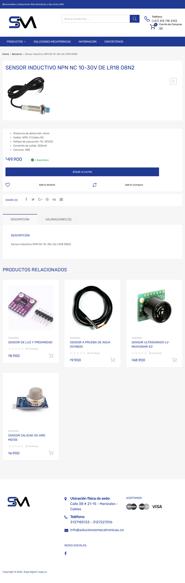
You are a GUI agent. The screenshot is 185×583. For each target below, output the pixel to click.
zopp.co (42, 572)
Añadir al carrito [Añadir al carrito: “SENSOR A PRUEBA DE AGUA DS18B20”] (112, 360)
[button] (173, 81)
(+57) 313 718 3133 (161, 21)
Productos (16, 41)
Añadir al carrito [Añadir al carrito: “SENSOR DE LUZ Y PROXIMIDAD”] (51, 355)
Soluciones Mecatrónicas (52, 41)
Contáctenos (113, 41)
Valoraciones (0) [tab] (58, 219)
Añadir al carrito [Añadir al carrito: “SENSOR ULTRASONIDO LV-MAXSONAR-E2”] (174, 360)
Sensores (17, 54)
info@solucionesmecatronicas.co (97, 530)
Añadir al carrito (82, 172)
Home (5, 54)
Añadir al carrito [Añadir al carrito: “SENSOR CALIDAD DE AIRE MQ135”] (51, 453)
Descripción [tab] (20, 219)
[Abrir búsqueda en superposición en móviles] (100, 19)
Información (88, 41)
